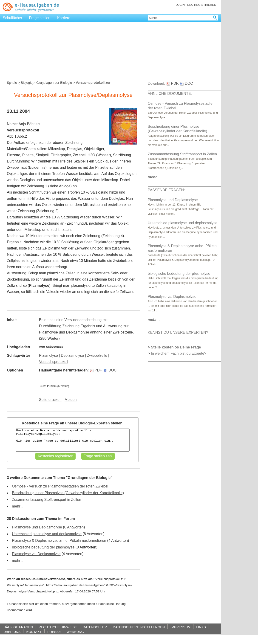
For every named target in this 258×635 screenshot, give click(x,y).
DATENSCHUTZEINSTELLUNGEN (139, 627)
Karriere (63, 18)
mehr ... (18, 506)
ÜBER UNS (11, 631)
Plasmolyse (48, 355)
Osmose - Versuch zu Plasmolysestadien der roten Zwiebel (60, 486)
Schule (12, 82)
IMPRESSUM (180, 627)
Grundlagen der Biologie (54, 82)
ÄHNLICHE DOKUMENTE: (170, 94)
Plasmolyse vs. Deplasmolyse (36, 554)
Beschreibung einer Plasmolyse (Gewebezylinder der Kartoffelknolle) (68, 493)
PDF (96, 370)
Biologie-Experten (94, 423)
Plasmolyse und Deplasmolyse (37, 527)
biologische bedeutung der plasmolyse (43, 547)
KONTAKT (34, 631)
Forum (69, 519)
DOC (110, 370)
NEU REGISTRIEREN (201, 4)
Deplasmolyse (72, 355)
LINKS (201, 627)
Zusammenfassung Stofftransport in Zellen (46, 500)
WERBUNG (75, 631)
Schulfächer (12, 18)
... (154, 177)
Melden (71, 400)
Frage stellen (40, 18)
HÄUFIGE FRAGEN (18, 627)
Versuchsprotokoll (53, 362)
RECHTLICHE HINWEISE (58, 627)
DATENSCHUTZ (95, 627)
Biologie (26, 82)
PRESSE (54, 631)
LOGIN (180, 4)
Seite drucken (50, 400)
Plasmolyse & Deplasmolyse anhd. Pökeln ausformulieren (59, 540)
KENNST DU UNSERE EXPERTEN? (178, 332)
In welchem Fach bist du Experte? (178, 353)
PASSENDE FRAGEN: (166, 190)
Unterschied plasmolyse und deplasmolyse (47, 534)
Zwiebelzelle (97, 355)
